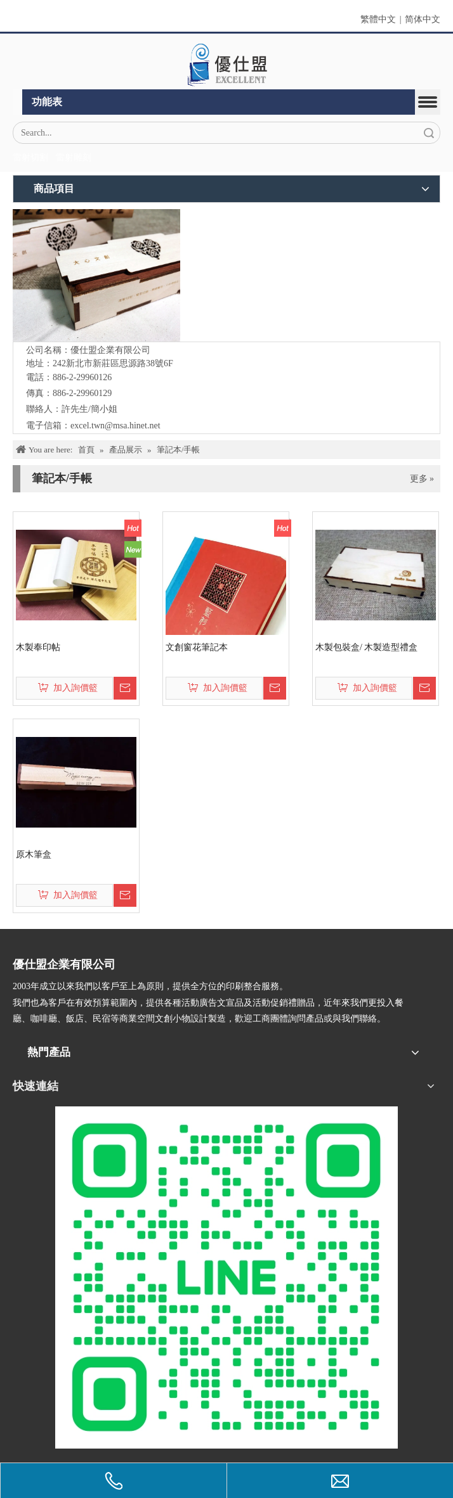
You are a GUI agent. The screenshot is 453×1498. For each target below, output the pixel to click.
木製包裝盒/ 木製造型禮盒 (366, 647)
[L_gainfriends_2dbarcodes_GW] (226, 1277)
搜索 (429, 132)
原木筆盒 (33, 854)
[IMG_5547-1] (96, 275)
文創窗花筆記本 (197, 647)
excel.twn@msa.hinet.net (115, 425)
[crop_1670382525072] (226, 64)
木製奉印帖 (38, 647)
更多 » (422, 479)
